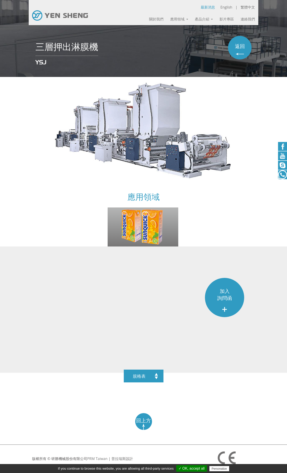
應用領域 (179, 19)
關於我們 (156, 19)
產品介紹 (204, 19)
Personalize (219, 468)
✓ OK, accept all (191, 468)
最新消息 (208, 7)
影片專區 (227, 19)
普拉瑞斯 (118, 458)
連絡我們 (248, 19)
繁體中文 (248, 7)
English (226, 7)
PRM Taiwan (97, 458)
